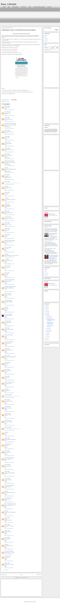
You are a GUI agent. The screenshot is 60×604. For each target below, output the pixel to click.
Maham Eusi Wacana (48, 241)
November (48, 317)
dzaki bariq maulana (7, 551)
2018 (47, 338)
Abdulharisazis (52, 214)
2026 (47, 305)
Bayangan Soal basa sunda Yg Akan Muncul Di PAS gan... (50, 320)
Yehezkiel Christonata (8, 160)
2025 (47, 307)
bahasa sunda (6, 101)
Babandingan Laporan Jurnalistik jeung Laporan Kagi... (50, 323)
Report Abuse (47, 278)
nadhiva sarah (6, 293)
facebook (46, 40)
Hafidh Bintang (6, 300)
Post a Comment (6, 569)
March (48, 336)
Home (21, 574)
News (51, 49)
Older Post (39, 574)
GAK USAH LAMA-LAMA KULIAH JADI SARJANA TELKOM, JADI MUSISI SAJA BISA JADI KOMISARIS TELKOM (53, 257)
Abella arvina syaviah (8, 382)
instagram (46, 274)
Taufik (5, 544)
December (48, 316)
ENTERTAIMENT (15, 6)
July (47, 333)
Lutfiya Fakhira (6, 427)
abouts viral (46, 46)
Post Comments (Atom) (23, 577)
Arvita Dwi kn (6, 216)
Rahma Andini (6, 247)
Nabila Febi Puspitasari (8, 279)
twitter (45, 37)
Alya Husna (6, 464)
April (47, 334)
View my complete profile (52, 215)
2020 (47, 314)
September (49, 330)
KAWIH (46, 127)
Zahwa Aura (6, 265)
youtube (45, 35)
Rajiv (5, 510)
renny (5, 186)
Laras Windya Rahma (8, 485)
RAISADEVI (6, 406)
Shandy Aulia (6, 362)
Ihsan (5, 491)
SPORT (30, 6)
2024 (47, 308)
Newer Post (4, 574)
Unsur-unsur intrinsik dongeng (50, 326)
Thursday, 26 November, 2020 (9, 109)
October (48, 328)
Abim (5, 167)
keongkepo (6, 142)
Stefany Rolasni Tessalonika (9, 123)
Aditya (5, 254)
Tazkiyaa (5, 348)
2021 (47, 313)
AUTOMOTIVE (23, 6)
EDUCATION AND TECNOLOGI (39, 6)
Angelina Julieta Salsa (8, 457)
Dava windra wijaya (7, 341)
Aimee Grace (6, 420)
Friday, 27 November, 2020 (8, 501)
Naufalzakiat (6, 413)
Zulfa (5, 307)
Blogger (35, 601)
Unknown (6, 117)
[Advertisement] (31, 17)
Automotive (54, 46)
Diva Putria (6, 478)
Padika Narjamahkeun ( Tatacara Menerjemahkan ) (50, 249)
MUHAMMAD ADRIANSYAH (9, 286)
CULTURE (49, 6)
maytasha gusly (7, 394)
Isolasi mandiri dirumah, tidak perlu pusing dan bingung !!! (53, 234)
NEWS (9, 6)
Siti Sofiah (6, 234)
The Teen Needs (7, 314)
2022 (47, 311)
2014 (47, 339)
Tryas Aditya (6, 111)
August (48, 331)
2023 (47, 310)
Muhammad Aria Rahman (8, 240)
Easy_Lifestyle (8, 4)
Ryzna (5, 432)
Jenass (5, 198)
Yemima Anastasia (7, 334)
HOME (4, 6)
